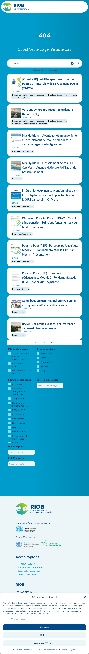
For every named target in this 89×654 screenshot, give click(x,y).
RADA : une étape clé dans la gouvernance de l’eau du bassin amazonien (44, 326)
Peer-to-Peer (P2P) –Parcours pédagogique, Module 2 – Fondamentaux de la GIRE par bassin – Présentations (44, 250)
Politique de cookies (24, 650)
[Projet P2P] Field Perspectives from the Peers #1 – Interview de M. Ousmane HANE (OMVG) (44, 83)
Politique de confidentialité (47, 650)
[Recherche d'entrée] (39, 63)
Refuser (44, 635)
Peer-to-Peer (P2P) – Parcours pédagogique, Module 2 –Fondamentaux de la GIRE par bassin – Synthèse (44, 277)
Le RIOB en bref (26, 564)
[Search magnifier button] (78, 63)
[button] (84, 597)
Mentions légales (69, 650)
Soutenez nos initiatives (30, 567)
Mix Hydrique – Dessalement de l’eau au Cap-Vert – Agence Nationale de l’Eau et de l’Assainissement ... (44, 167)
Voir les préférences (44, 643)
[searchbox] (50, 385)
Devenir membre (27, 574)
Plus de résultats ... (44, 342)
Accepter (45, 627)
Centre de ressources (29, 571)
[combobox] (50, 385)
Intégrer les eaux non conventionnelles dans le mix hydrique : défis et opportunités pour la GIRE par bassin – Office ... (44, 195)
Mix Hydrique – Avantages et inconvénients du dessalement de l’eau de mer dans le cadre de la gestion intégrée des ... (44, 140)
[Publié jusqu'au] (21, 463)
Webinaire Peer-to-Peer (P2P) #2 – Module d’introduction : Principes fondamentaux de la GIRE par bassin (44, 222)
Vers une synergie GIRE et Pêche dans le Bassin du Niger (44, 111)
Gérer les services (18, 620)
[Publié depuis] (21, 452)
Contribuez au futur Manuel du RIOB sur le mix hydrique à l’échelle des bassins (44, 302)
